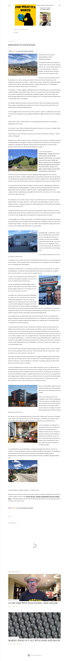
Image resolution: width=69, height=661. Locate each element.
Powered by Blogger (34, 655)
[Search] (60, 5)
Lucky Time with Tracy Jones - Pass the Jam (33, 603)
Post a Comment (17, 643)
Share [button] (9, 516)
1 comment (16, 606)
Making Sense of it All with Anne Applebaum (34, 640)
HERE (14, 51)
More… (16, 32)
